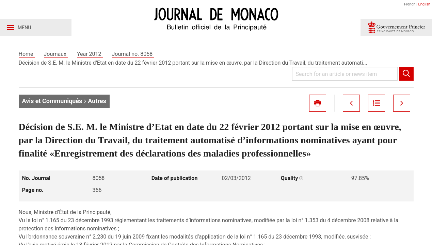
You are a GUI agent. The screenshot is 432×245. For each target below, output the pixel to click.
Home (27, 54)
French (409, 4)
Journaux (56, 54)
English (424, 4)
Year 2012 (90, 54)
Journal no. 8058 (133, 54)
